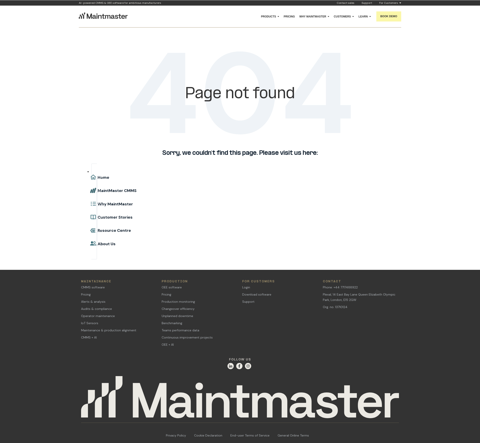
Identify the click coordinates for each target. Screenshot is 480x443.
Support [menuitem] (248, 302)
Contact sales (345, 3)
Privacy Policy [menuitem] (176, 435)
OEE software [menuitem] (172, 287)
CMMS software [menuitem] (93, 287)
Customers (342, 16)
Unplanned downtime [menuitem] (177, 316)
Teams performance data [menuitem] (180, 330)
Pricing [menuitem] (86, 294)
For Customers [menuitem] (258, 281)
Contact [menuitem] (332, 281)
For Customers (390, 3)
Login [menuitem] (246, 287)
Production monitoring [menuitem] (178, 302)
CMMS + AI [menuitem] (89, 337)
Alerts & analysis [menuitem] (93, 302)
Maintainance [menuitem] (96, 281)
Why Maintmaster (312, 16)
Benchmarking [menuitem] (172, 323)
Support (367, 3)
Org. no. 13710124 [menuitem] (335, 307)
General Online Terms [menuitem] (293, 435)
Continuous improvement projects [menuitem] (187, 337)
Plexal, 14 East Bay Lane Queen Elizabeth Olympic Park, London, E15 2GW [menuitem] (359, 297)
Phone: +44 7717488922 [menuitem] (340, 287)
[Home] (240, 399)
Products (268, 16)
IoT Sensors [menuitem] (89, 323)
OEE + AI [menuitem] (168, 345)
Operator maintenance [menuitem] (98, 316)
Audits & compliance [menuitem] (96, 309)
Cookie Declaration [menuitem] (208, 435)
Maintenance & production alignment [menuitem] (108, 330)
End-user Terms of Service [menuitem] (250, 435)
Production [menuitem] (175, 281)
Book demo (388, 16)
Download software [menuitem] (256, 294)
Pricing (289, 16)
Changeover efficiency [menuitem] (178, 309)
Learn (363, 16)
